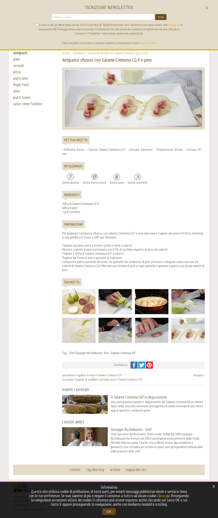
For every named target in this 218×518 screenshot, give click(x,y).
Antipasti (79, 53)
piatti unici (20, 78)
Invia (161, 17)
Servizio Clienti (148, 43)
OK (109, 511)
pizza (17, 71)
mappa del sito (136, 469)
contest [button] (75, 469)
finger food (21, 84)
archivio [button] (115, 469)
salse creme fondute (27, 103)
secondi (18, 65)
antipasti (20, 52)
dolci (16, 90)
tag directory (95, 469)
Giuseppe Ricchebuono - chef (131, 429)
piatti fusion (21, 97)
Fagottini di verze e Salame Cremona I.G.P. (99, 375)
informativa (174, 25)
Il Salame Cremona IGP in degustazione (139, 397)
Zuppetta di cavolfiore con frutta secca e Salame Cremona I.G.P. (108, 379)
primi (16, 59)
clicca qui (163, 495)
